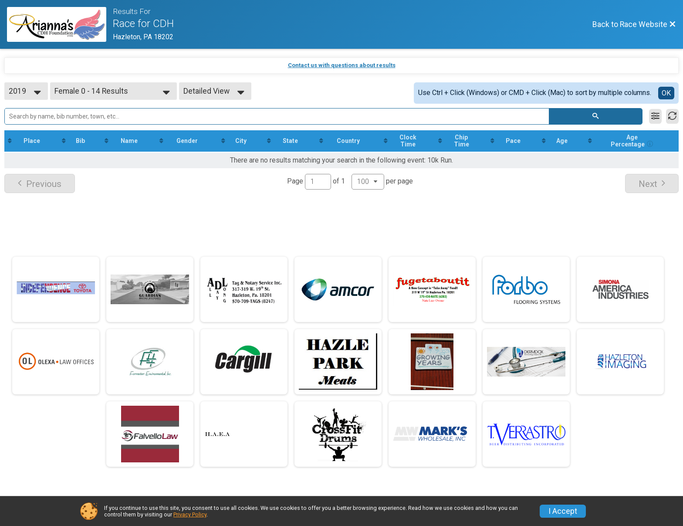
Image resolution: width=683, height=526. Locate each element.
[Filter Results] (655, 116)
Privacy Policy (189, 514)
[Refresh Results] (672, 116)
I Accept (562, 511)
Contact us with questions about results (342, 65)
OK (666, 93)
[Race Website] (60, 24)
